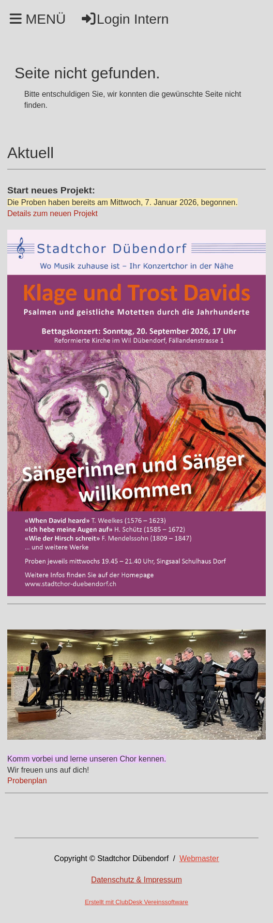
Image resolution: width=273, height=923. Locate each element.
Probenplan (27, 780)
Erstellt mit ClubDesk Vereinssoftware (136, 902)
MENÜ (38, 19)
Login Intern (124, 19)
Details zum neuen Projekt (53, 213)
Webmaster (199, 858)
